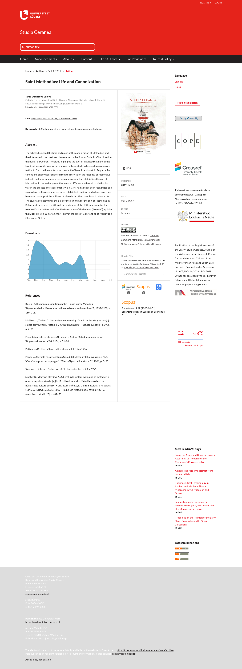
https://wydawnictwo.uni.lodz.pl (42, 622)
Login (218, 2)
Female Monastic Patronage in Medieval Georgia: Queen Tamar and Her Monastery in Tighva (194, 505)
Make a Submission (188, 102)
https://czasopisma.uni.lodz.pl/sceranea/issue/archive (145, 650)
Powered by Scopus (194, 345)
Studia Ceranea (35, 32)
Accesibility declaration (38, 659)
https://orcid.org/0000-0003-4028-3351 (41, 107)
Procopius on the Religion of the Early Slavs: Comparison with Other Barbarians (195, 521)
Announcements (46, 59)
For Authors (109, 59)
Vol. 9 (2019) (55, 71)
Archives (40, 71)
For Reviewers (136, 59)
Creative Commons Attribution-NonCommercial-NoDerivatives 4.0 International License (141, 240)
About (67, 59)
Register (205, 2)
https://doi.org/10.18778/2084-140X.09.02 (54, 118)
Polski (178, 86)
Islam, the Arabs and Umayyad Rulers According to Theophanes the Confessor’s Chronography (195, 458)
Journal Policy (162, 59)
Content (86, 59)
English (179, 81)
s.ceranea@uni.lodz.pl (37, 593)
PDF (128, 168)
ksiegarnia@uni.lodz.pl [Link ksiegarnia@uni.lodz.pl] (124, 653)
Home (24, 59)
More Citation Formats (134, 273)
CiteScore (198, 333)
